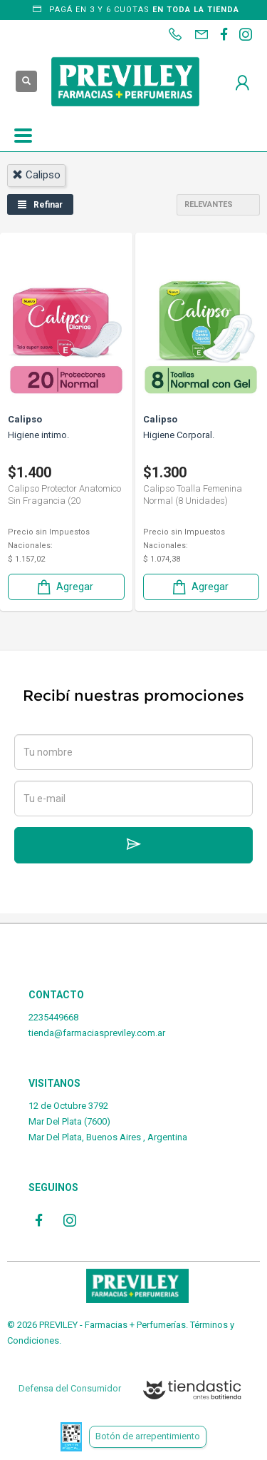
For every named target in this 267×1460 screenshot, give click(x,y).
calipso (36, 174)
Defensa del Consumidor (70, 1388)
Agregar (64, 587)
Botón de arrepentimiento (147, 1436)
